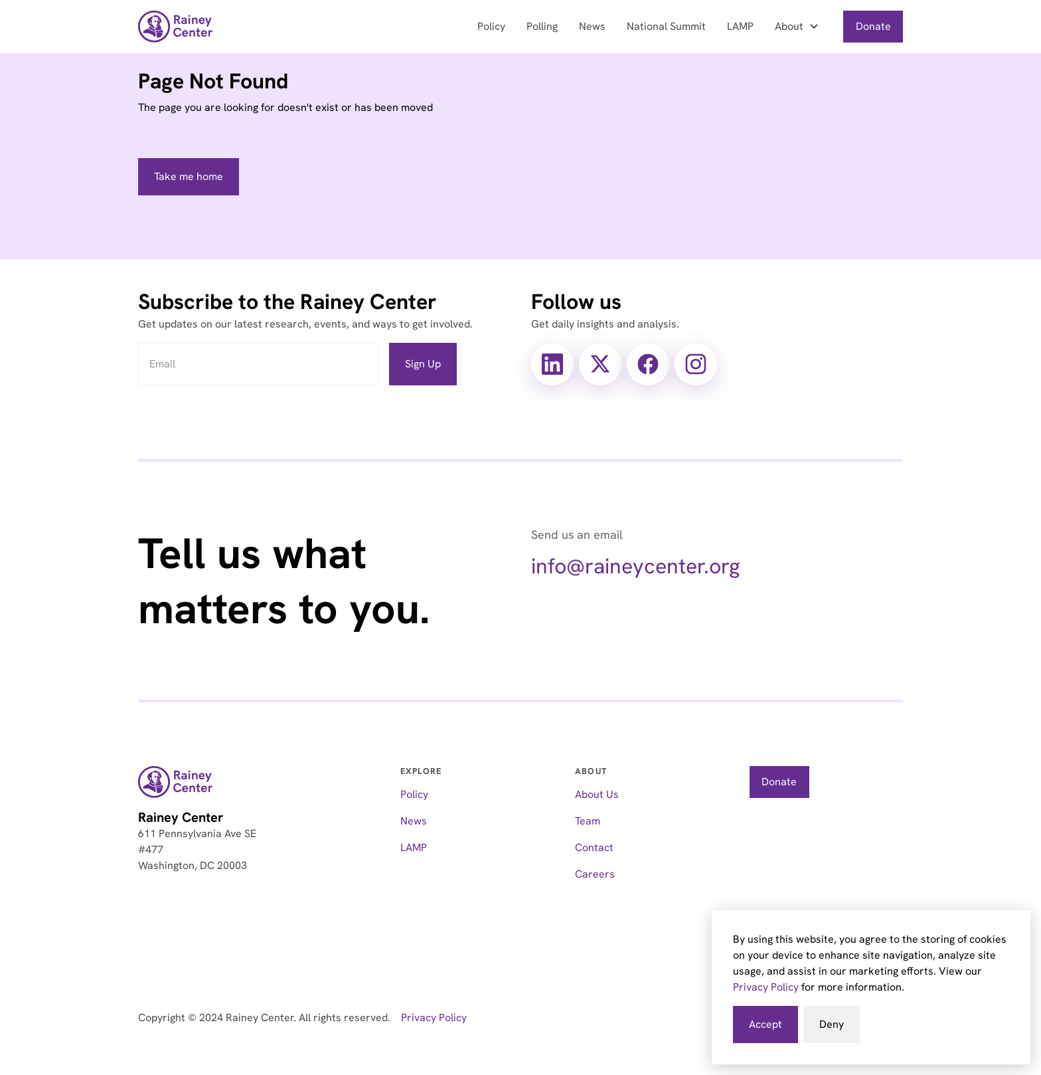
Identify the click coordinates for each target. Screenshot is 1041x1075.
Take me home (188, 176)
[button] (798, 26)
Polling (542, 26)
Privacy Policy (766, 987)
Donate (873, 26)
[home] (175, 27)
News (592, 26)
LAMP (740, 26)
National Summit (666, 26)
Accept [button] (765, 1024)
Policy (491, 26)
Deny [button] (831, 1024)
